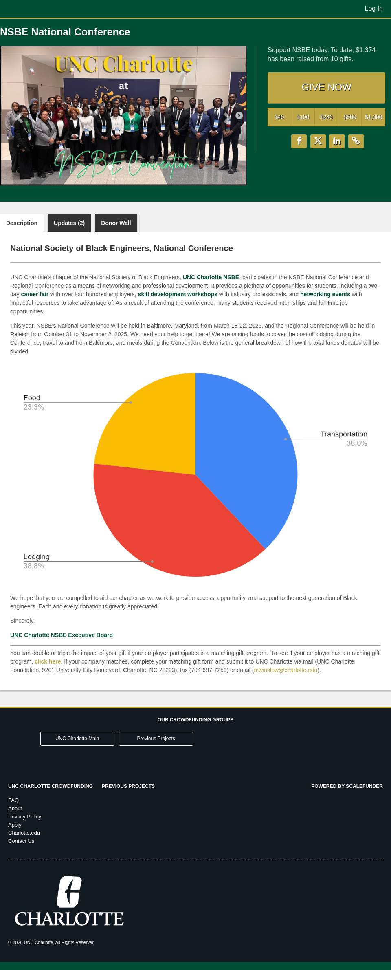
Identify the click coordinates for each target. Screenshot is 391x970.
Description (21, 223)
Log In (374, 8)
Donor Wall (116, 223)
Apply (15, 825)
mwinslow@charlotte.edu (285, 670)
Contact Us (21, 841)
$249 (326, 117)
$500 (350, 117)
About (15, 808)
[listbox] (123, 115)
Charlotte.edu (24, 833)
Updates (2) (69, 223)
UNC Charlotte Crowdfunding (50, 786)
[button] (18, 115)
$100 (303, 117)
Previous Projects (156, 738)
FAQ (13, 800)
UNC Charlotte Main (77, 738)
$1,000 (373, 117)
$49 (279, 117)
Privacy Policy (24, 816)
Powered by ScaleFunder (347, 786)
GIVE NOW (326, 87)
